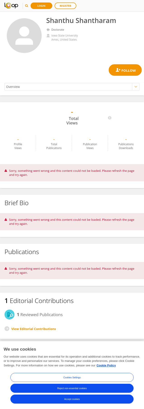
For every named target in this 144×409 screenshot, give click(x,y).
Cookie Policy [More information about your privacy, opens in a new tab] (106, 366)
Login (41, 5)
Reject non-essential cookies (72, 389)
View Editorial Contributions (33, 329)
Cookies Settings (72, 378)
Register (65, 5)
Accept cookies (72, 400)
